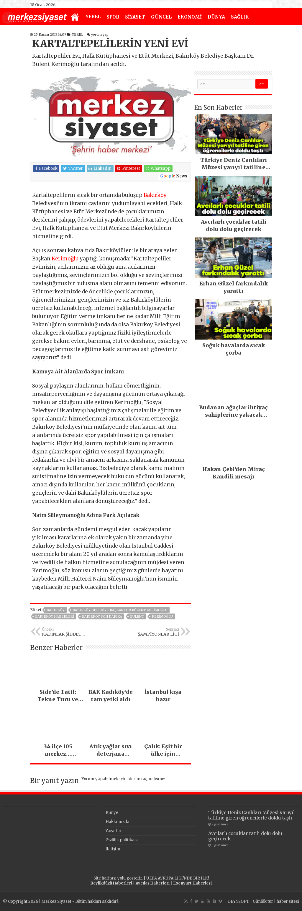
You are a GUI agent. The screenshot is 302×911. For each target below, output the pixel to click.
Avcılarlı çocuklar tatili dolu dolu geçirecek (245, 836)
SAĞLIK (240, 17)
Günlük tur (263, 901)
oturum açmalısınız (146, 779)
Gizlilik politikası (122, 839)
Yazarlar (114, 830)
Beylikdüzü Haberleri (111, 883)
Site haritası (104, 878)
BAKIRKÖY (56, 610)
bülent (137, 616)
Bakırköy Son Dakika (102, 616)
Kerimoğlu (65, 258)
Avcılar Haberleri (153, 883)
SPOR (112, 17)
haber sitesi (288, 901)
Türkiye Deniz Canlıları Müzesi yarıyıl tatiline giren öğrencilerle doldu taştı (251, 815)
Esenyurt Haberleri (192, 883)
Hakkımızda (117, 821)
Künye (112, 812)
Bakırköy (155, 195)
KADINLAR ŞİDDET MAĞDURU (72, 632)
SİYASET (135, 17)
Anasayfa (75, 17)
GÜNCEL (161, 17)
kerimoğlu (162, 616)
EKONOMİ (190, 17)
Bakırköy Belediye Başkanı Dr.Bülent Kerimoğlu (120, 610)
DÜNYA (216, 17)
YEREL (93, 16)
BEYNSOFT (238, 901)
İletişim (113, 849)
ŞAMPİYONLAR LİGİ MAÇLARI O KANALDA (149, 632)
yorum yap (100, 34)
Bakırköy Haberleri (54, 616)
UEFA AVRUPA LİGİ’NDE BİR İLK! (177, 878)
